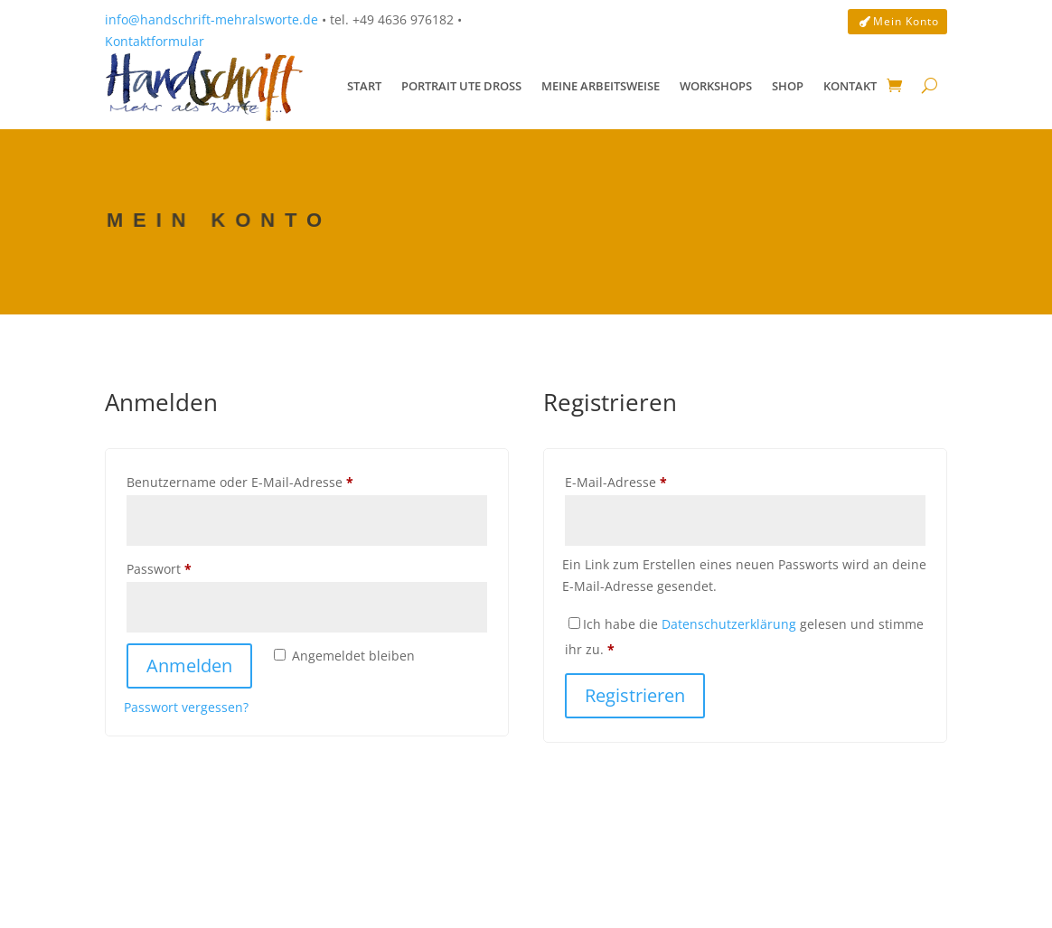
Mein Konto (906, 21)
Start (364, 86)
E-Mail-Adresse (651, 480)
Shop (787, 86)
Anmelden (189, 665)
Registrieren (635, 695)
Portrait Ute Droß (461, 86)
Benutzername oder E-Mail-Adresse (276, 480)
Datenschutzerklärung (729, 624)
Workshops (716, 86)
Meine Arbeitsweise (600, 86)
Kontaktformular (154, 41)
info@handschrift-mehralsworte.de (211, 19)
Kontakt (850, 86)
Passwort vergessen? (186, 707)
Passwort (195, 567)
